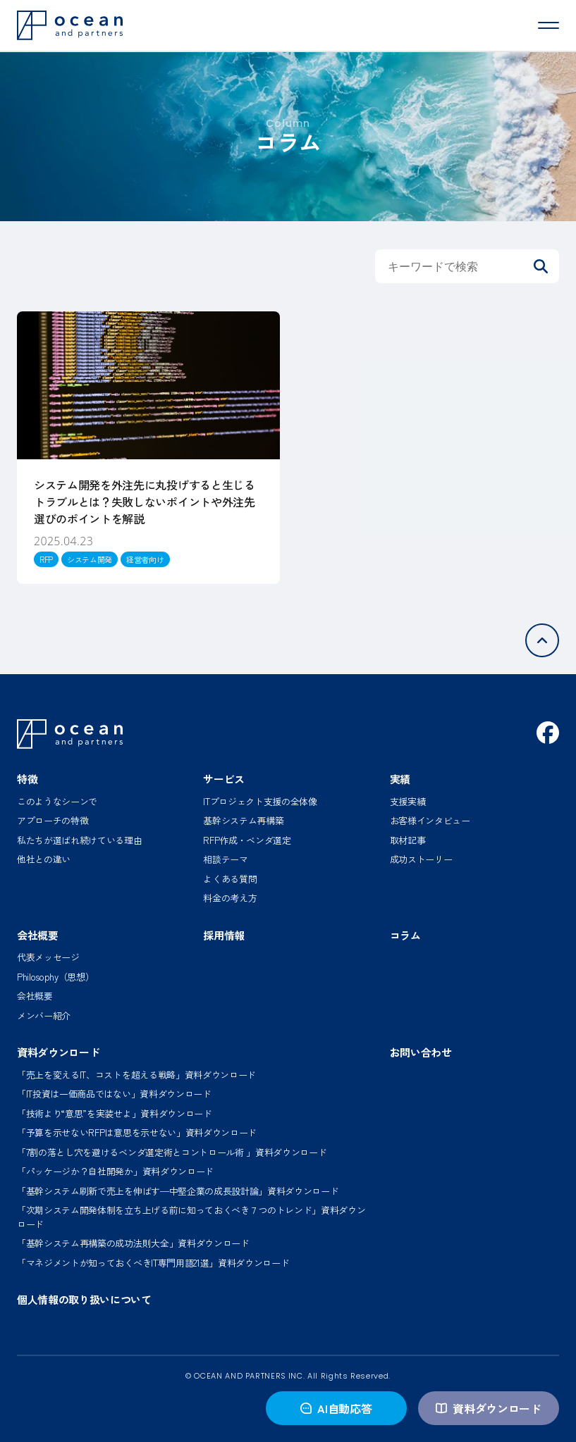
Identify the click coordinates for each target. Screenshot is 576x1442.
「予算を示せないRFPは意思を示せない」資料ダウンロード (137, 1132)
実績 (400, 778)
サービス (224, 778)
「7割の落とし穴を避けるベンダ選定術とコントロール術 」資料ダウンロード (171, 1152)
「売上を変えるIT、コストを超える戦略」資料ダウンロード (136, 1074)
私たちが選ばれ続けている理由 (79, 840)
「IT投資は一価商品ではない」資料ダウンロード (114, 1093)
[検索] (540, 266)
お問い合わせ (421, 1052)
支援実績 (408, 801)
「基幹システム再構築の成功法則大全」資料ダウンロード (133, 1243)
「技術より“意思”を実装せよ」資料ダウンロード (114, 1113)
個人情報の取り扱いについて (84, 1299)
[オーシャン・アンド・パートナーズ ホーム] (70, 734)
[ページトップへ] (542, 640)
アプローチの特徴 (52, 820)
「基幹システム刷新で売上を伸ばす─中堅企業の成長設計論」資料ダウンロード (177, 1191)
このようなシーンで (57, 801)
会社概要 (38, 935)
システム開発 (89, 559)
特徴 (27, 778)
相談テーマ (225, 859)
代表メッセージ (48, 957)
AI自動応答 (336, 1408)
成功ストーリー (421, 859)
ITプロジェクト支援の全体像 (260, 801)
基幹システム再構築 (243, 820)
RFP (46, 559)
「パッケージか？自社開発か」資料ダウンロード (115, 1171)
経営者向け (145, 559)
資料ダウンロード (488, 1408)
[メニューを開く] (548, 25)
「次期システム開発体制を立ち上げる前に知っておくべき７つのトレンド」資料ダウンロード (191, 1217)
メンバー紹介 (44, 1015)
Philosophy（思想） (55, 976)
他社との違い (44, 859)
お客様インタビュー (430, 820)
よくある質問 (230, 878)
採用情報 (224, 935)
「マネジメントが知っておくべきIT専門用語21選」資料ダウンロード (153, 1262)
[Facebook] (548, 732)
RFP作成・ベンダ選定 (246, 840)
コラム (405, 935)
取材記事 (408, 840)
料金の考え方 (230, 898)
